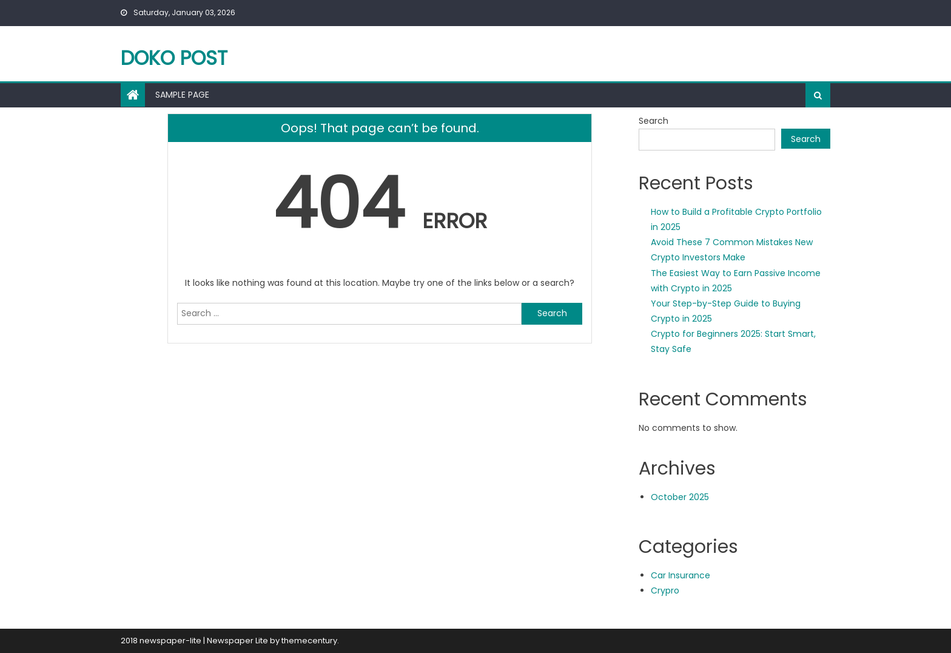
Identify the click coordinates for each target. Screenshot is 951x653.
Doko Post (174, 58)
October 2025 (680, 497)
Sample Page (182, 95)
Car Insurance (680, 575)
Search (653, 121)
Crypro (665, 590)
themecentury (309, 640)
